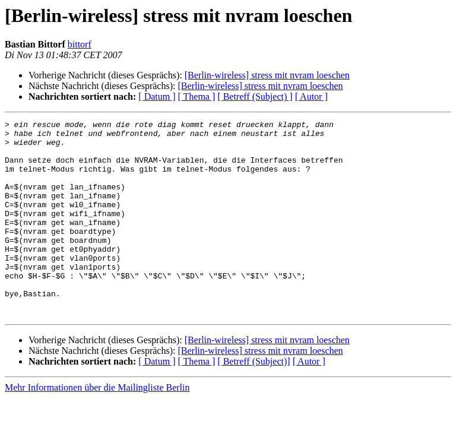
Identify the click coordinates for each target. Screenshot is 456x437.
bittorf (79, 44)
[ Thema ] (197, 96)
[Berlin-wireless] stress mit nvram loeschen (267, 75)
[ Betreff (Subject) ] (254, 96)
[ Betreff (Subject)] (253, 400)
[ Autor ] (311, 96)
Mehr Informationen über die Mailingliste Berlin (97, 427)
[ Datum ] (156, 96)
